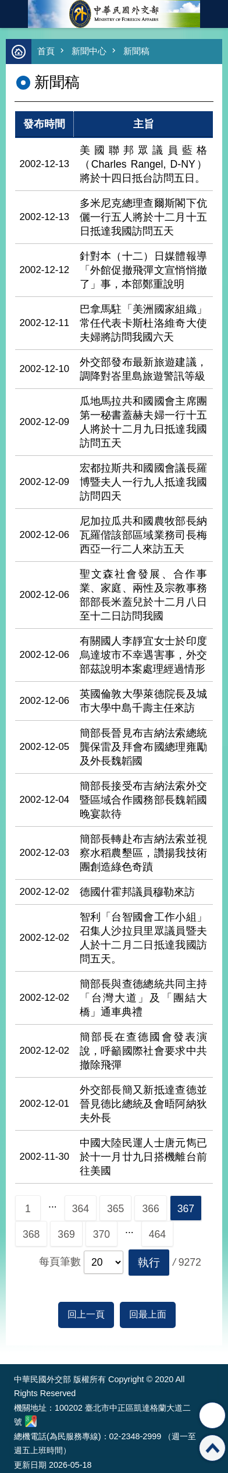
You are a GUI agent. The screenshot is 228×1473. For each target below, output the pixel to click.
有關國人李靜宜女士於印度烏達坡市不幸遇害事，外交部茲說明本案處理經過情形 (144, 655)
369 (66, 1234)
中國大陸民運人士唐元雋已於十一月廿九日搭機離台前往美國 (144, 1157)
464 (157, 1234)
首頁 (46, 51)
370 (101, 1234)
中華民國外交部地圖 (31, 1421)
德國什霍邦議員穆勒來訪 (137, 892)
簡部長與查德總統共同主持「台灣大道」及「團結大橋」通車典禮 (144, 998)
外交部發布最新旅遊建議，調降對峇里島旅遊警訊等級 (144, 369)
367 (185, 1208)
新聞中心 (89, 51)
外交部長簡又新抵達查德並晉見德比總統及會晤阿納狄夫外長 (144, 1104)
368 (31, 1234)
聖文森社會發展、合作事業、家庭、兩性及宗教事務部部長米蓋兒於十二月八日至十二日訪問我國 (144, 595)
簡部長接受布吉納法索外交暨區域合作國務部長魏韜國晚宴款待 (144, 800)
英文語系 (214, 14)
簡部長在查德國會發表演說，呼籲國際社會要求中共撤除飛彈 (144, 1051)
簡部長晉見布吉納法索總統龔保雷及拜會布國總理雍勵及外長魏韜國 (144, 747)
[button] (149, 1262)
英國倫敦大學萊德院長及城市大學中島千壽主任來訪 (144, 701)
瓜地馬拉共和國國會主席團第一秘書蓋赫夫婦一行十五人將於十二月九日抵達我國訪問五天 (144, 422)
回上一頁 (86, 1314)
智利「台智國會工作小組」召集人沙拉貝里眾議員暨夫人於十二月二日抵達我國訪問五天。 (144, 938)
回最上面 (147, 1314)
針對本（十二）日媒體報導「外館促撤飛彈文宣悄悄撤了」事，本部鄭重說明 (144, 270)
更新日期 (30, 1465)
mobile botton (14, 14)
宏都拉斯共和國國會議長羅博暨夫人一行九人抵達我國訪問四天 (144, 482)
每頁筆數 (60, 1261)
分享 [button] (212, 1415)
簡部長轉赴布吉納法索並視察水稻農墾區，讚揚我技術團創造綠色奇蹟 (144, 853)
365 (115, 1208)
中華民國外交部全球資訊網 (114, 14)
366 (150, 1208)
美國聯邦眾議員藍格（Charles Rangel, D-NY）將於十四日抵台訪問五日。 (144, 164)
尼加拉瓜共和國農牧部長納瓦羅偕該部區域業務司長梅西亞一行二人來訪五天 (144, 535)
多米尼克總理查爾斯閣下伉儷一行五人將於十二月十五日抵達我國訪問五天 (144, 217)
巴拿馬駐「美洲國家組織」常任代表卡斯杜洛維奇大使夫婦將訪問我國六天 (144, 323)
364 (80, 1208)
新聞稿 (136, 51)
